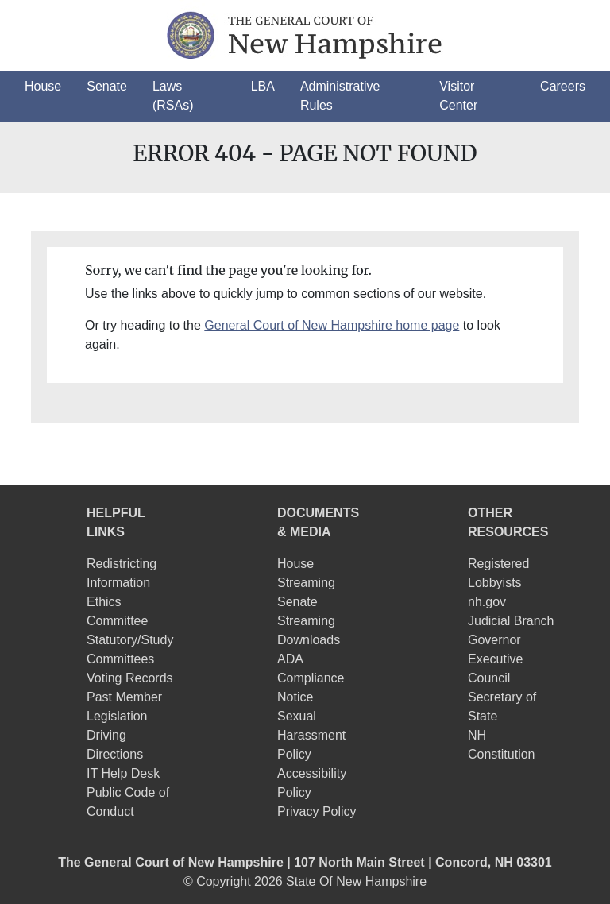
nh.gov (487, 601)
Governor (494, 640)
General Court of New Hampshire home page (331, 325)
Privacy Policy (317, 811)
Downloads (308, 640)
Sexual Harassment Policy (311, 735)
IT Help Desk (123, 773)
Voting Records (130, 678)
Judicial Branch (511, 621)
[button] (43, 86)
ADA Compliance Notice (310, 678)
